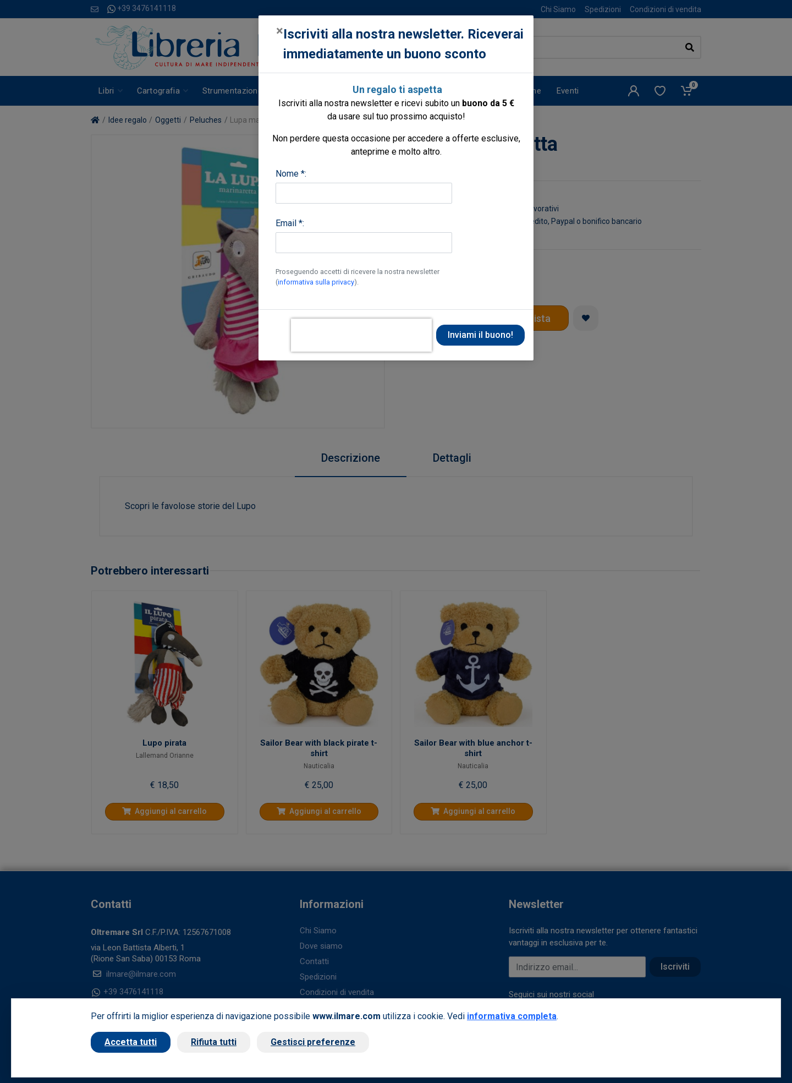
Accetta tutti (131, 1042)
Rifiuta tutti (214, 1042)
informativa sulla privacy (316, 282)
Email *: (290, 223)
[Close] (279, 30)
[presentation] (361, 335)
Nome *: (291, 173)
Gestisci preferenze (313, 1042)
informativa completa (512, 1016)
